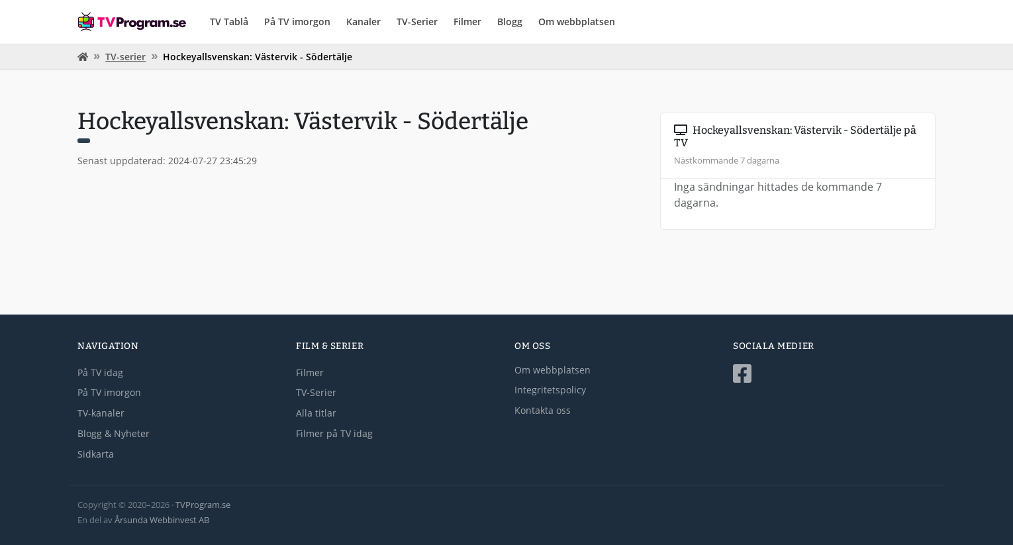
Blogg (509, 21)
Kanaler (363, 21)
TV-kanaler (100, 413)
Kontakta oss (542, 410)
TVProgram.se (202, 505)
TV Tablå (229, 21)
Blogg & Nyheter (113, 433)
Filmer (467, 21)
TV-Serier (417, 21)
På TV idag (100, 372)
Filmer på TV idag (334, 433)
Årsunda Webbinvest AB (162, 520)
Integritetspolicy (550, 389)
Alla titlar (316, 413)
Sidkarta (95, 454)
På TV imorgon (297, 21)
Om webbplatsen (576, 21)
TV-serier (125, 56)
